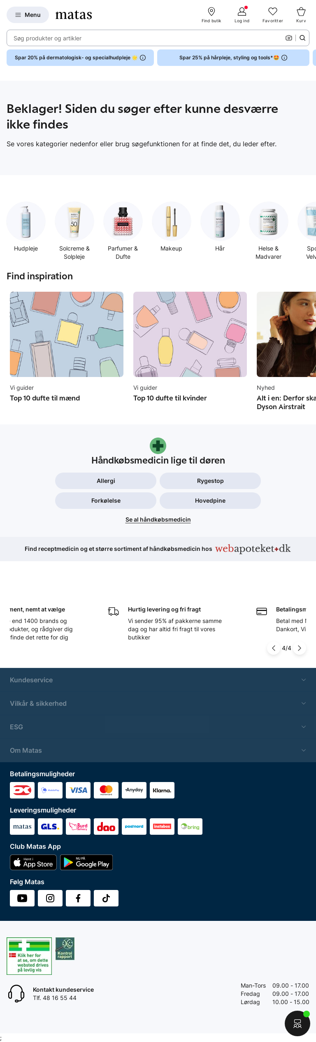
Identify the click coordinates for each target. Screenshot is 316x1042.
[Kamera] (288, 37)
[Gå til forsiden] (74, 15)
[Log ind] (242, 14)
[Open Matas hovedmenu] (28, 15)
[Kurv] (301, 14)
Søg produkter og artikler (47, 38)
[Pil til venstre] (274, 648)
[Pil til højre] (299, 648)
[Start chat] (297, 1023)
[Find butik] (211, 14)
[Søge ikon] (302, 37)
